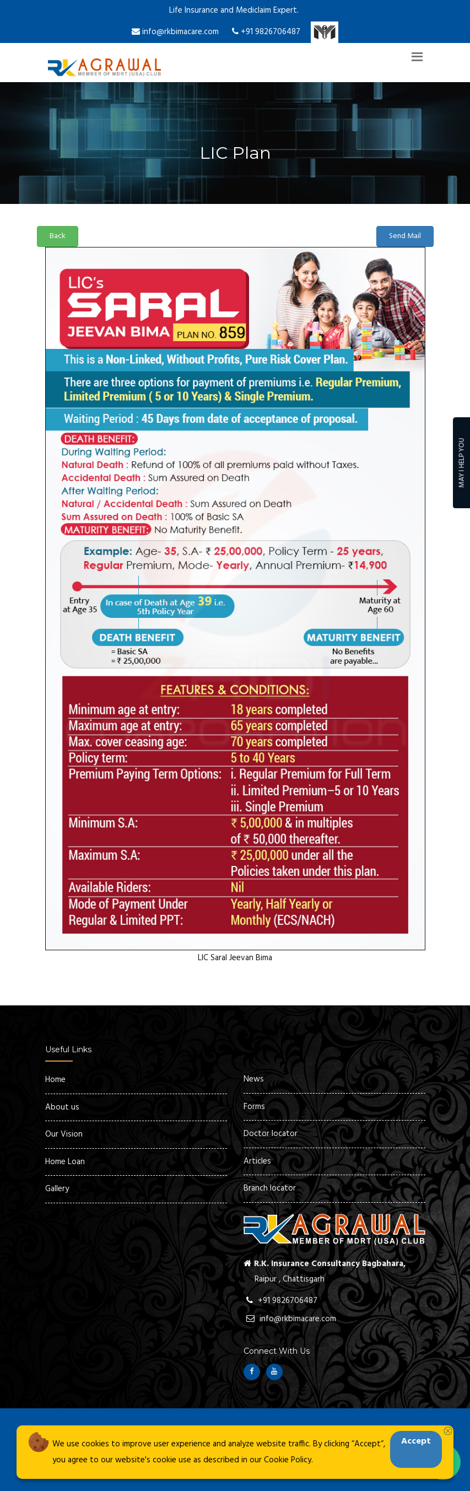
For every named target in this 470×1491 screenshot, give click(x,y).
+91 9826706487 (266, 32)
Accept (416, 1441)
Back (58, 236)
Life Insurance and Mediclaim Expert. (234, 10)
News (254, 1079)
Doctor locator (271, 1133)
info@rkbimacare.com (175, 32)
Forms (254, 1106)
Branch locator (270, 1188)
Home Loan (65, 1162)
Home (55, 1079)
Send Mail (405, 236)
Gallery (57, 1189)
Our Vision (64, 1134)
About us (62, 1107)
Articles (257, 1161)
